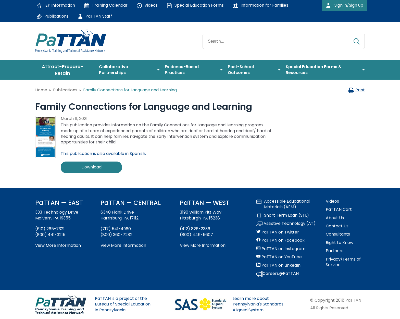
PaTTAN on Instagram (280, 249)
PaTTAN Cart (339, 209)
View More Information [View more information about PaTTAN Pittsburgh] (203, 245)
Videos (332, 201)
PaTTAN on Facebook (280, 240)
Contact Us (337, 226)
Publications (65, 90)
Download (91, 167)
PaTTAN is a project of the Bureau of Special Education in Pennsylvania (123, 304)
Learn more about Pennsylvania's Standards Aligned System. (258, 304)
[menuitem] (64, 70)
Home (41, 90)
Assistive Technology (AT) (286, 224)
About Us (335, 218)
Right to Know (339, 243)
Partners (334, 251)
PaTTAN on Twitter (277, 232)
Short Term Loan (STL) (282, 215)
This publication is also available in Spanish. (103, 153)
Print (356, 90)
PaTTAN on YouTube (279, 257)
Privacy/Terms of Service (343, 262)
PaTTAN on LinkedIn (278, 265)
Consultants (338, 234)
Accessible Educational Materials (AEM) (283, 204)
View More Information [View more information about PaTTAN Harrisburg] (123, 245)
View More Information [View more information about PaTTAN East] (58, 245)
